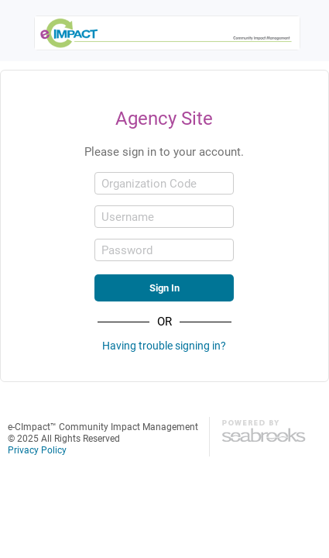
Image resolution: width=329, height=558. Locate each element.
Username (127, 216)
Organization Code (149, 183)
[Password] (164, 250)
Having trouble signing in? (164, 345)
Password (127, 250)
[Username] (164, 216)
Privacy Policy (37, 449)
